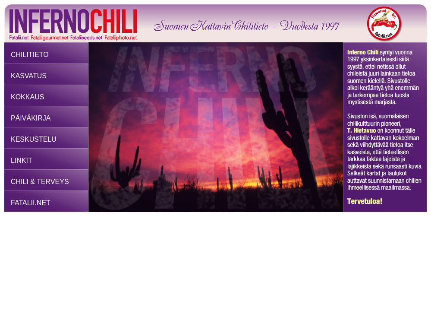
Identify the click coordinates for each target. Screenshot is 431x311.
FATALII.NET (30, 202)
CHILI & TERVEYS (40, 181)
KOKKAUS (27, 97)
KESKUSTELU (34, 139)
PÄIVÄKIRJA (30, 118)
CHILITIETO (30, 54)
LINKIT (21, 160)
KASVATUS (29, 75)
